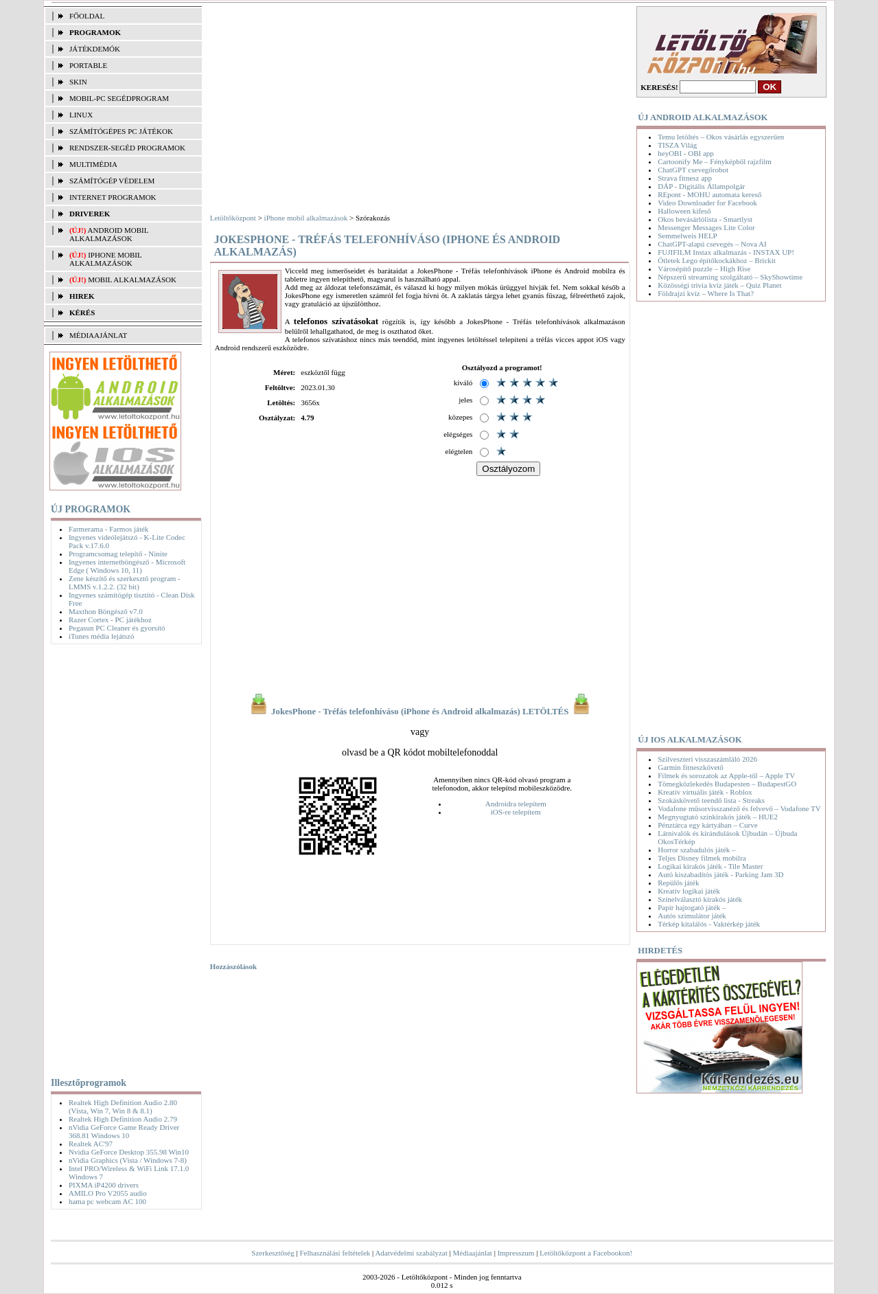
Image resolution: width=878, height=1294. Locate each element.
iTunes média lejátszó (102, 636)
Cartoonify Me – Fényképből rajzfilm (715, 161)
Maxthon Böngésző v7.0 (106, 611)
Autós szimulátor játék (692, 915)
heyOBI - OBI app (686, 153)
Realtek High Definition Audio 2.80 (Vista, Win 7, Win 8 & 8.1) (123, 1106)
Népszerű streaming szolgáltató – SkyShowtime (730, 277)
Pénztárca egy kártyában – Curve (707, 825)
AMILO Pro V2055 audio (108, 1193)
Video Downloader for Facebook (707, 202)
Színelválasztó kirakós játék (700, 899)
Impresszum (516, 1253)
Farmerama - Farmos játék (108, 529)
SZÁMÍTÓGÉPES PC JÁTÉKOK (121, 131)
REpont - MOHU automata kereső (709, 194)
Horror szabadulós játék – (696, 849)
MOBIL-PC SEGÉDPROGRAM (119, 98)
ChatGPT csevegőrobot (693, 170)
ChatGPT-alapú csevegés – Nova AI (712, 244)
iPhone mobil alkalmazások (105, 259)
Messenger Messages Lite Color (706, 227)
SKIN (78, 82)
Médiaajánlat (472, 1253)
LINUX (81, 115)
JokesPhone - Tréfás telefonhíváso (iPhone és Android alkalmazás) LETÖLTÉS (420, 711)
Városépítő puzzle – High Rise (704, 268)
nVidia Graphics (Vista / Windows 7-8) (128, 1160)
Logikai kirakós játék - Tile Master (710, 866)
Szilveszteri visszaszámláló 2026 (707, 759)
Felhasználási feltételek (334, 1253)
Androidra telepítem (515, 803)
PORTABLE (88, 65)
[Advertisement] (122, 858)
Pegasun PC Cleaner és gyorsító (117, 628)
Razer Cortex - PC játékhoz (110, 619)
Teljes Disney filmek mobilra (702, 858)
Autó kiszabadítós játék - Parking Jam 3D (720, 874)
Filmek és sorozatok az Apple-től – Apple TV (726, 775)
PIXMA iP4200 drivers (104, 1185)
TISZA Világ (677, 145)
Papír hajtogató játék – (692, 907)
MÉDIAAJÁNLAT (98, 335)
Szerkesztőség (272, 1253)
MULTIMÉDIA (93, 164)
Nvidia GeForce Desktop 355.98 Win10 (129, 1152)
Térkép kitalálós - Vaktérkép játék (709, 924)
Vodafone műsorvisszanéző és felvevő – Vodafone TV (739, 808)
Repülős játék (678, 882)
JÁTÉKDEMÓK (94, 49)
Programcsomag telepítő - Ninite (118, 553)
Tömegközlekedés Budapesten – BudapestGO (727, 784)
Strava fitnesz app (685, 178)
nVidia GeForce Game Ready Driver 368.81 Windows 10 (124, 1131)
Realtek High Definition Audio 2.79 (123, 1119)
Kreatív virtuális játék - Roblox (705, 792)
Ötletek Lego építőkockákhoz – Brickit (717, 260)
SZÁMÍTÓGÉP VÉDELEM (111, 181)
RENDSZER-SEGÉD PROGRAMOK (127, 148)
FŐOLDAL (86, 16)
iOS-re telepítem (516, 812)
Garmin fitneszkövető (691, 767)
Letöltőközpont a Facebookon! (586, 1253)
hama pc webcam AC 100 (107, 1201)
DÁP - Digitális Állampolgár (701, 186)
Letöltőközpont (233, 218)
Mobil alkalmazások (132, 279)
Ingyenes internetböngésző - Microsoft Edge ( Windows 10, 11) (127, 566)
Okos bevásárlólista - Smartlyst (705, 219)
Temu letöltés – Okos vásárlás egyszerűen (721, 137)
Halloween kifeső (684, 211)
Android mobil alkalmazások (108, 234)
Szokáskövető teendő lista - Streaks (711, 800)
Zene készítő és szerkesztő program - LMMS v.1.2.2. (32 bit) (125, 582)
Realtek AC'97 (91, 1143)
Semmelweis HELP (687, 235)
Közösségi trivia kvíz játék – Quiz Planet (719, 285)
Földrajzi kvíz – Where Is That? (706, 293)
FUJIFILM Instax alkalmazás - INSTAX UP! (726, 252)
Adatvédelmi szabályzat (411, 1253)
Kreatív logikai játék (688, 891)
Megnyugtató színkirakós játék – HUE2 (718, 817)
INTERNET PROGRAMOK (113, 197)
